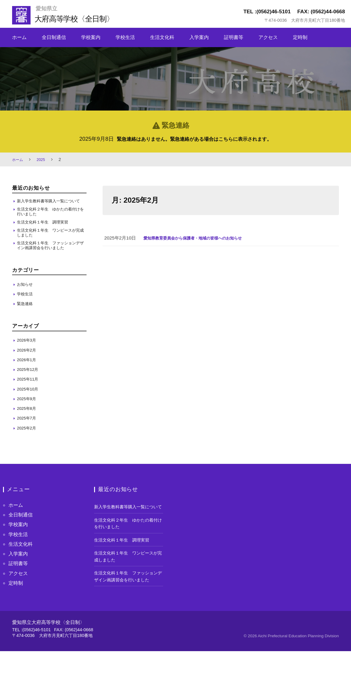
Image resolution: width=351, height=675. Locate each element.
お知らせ (26, 295)
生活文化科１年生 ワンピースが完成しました (51, 241)
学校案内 (90, 37)
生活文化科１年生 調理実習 (46, 230)
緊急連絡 (26, 315)
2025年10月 (29, 400)
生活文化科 (162, 37)
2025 (43, 159)
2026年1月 (28, 371)
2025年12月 (29, 380)
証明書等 (233, 37)
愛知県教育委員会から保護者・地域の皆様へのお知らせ (200, 237)
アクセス (268, 37)
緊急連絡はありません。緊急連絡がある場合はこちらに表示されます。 (194, 139)
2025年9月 (28, 410)
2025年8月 (28, 419)
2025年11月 (29, 390)
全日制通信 (54, 37)
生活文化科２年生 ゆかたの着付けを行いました (51, 218)
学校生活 (125, 37)
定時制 (300, 37)
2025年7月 (28, 429)
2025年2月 (28, 439)
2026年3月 (28, 351)
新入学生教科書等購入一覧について (51, 204)
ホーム (19, 37)
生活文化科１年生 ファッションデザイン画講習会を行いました (51, 256)
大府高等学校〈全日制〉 (80, 18)
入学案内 (199, 37)
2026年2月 (28, 361)
